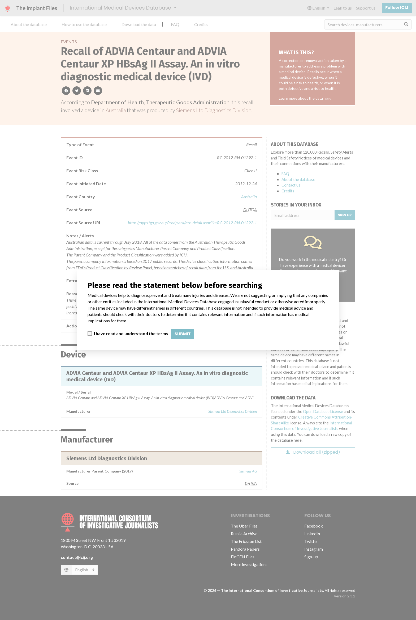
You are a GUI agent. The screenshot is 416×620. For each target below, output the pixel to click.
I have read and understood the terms (131, 333)
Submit (183, 334)
